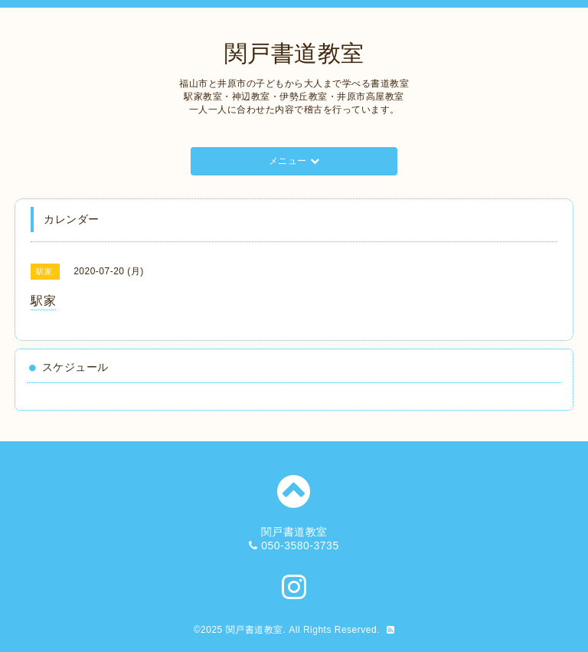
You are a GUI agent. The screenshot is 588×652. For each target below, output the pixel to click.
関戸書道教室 (294, 53)
